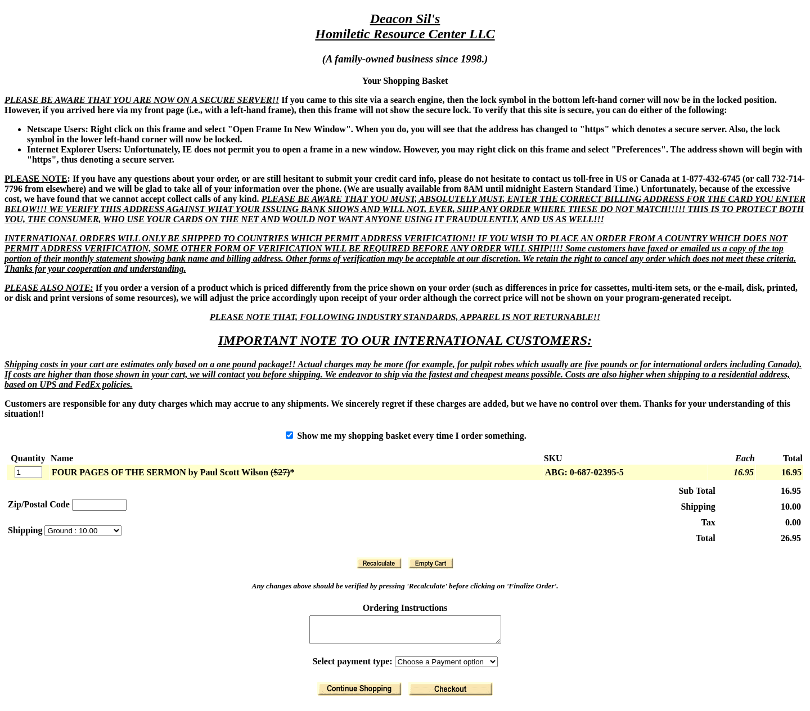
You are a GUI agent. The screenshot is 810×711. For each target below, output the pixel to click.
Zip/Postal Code (39, 504)
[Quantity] (28, 472)
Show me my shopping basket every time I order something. (406, 435)
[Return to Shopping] (359, 694)
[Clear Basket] (430, 563)
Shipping (26, 530)
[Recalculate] (379, 563)
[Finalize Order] (450, 694)
